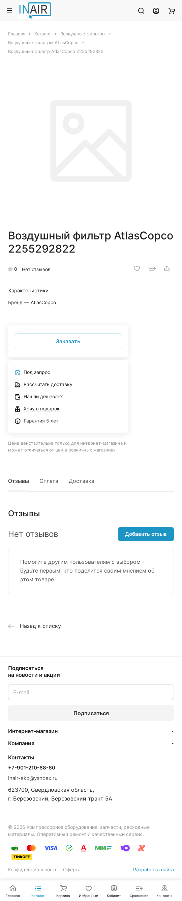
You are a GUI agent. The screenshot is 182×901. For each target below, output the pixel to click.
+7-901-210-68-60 (31, 768)
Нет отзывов (36, 269)
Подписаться (91, 713)
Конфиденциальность (33, 869)
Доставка (81, 480)
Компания (21, 743)
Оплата (48, 480)
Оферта (72, 869)
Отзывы (18, 480)
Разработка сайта (153, 869)
